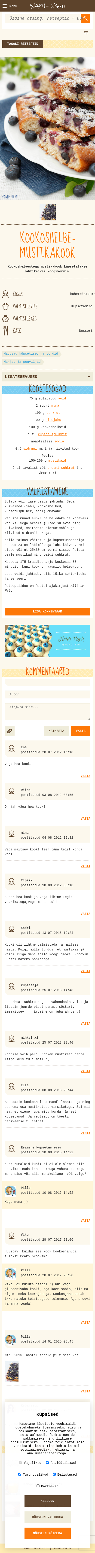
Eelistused (65, 1475)
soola (59, 441)
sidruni (30, 449)
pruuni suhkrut (61, 468)
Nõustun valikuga (47, 1517)
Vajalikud (30, 1463)
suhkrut (53, 413)
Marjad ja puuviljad (22, 362)
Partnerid (48, 1486)
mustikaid (57, 461)
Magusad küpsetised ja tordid (31, 354)
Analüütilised (61, 1463)
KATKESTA (56, 731)
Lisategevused (47, 377)
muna (55, 406)
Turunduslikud (33, 1475)
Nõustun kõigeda (47, 1533)
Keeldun (47, 1501)
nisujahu (53, 420)
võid (62, 398)
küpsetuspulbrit (52, 434)
